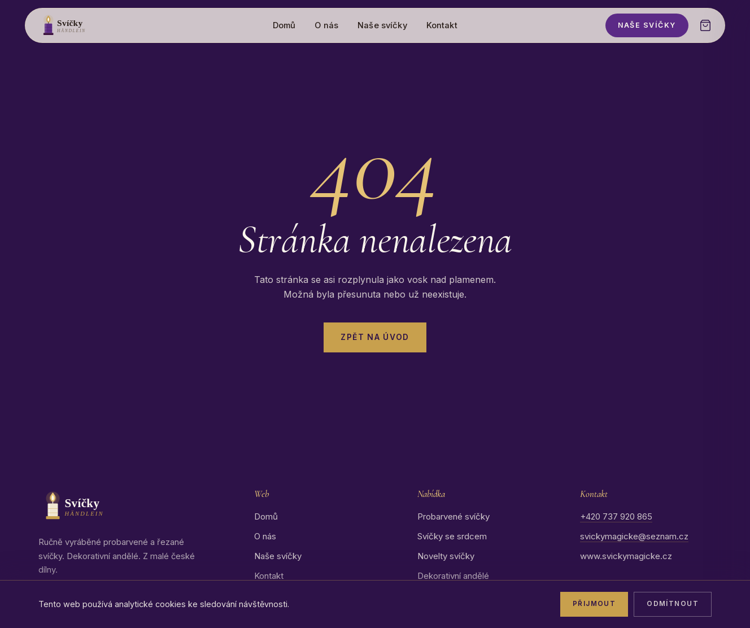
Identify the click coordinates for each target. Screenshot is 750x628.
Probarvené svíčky (453, 516)
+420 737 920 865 (616, 516)
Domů (284, 25)
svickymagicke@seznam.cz (634, 536)
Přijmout (594, 604)
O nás (326, 25)
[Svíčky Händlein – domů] (81, 25)
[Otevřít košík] (705, 25)
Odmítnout (673, 604)
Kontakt (441, 25)
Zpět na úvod (375, 337)
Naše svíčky (382, 25)
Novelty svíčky (445, 556)
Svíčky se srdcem (452, 536)
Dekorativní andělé (453, 575)
